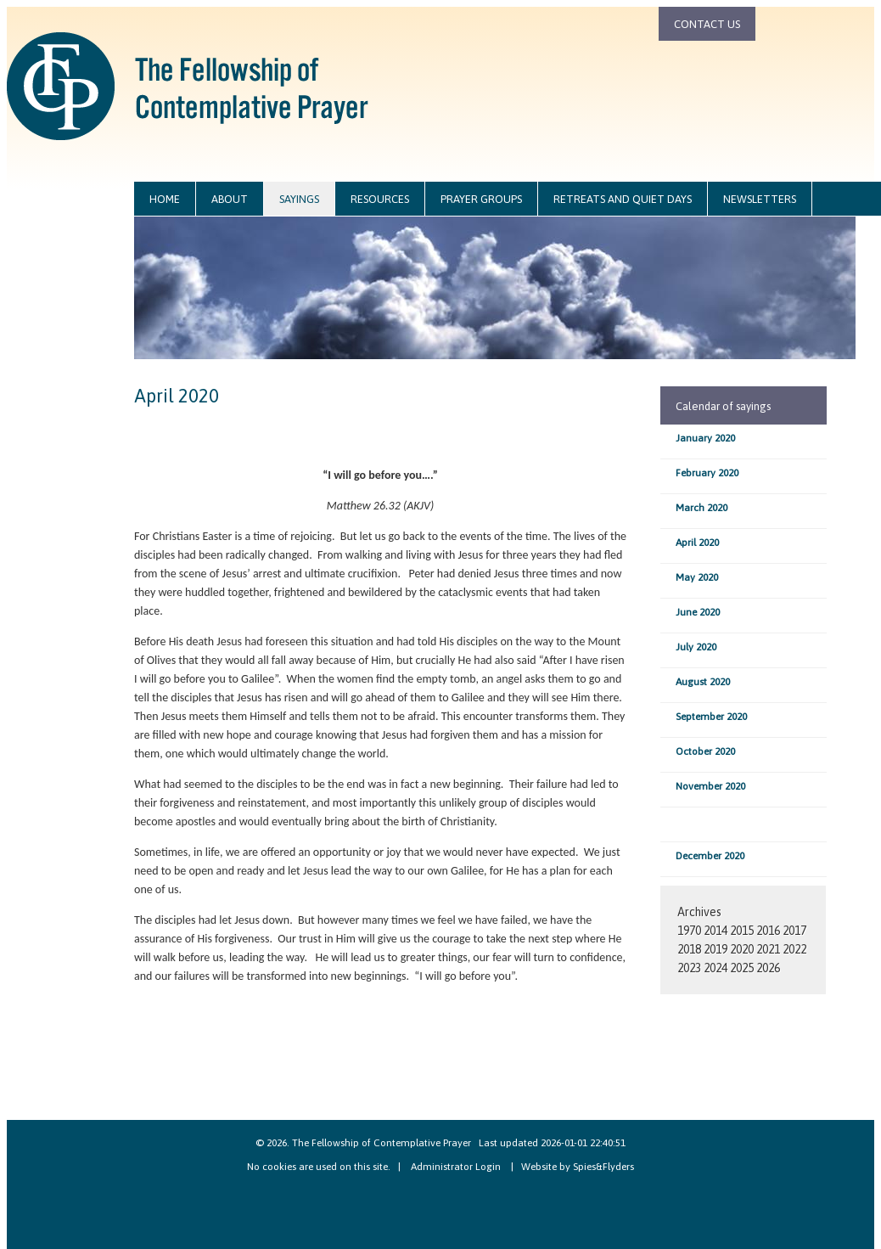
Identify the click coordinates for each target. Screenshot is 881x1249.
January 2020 (705, 438)
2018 (689, 949)
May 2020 (697, 577)
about (229, 199)
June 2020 (698, 612)
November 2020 (710, 786)
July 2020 (696, 647)
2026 (768, 968)
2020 (742, 949)
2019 (715, 949)
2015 (742, 930)
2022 (794, 949)
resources (380, 199)
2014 (715, 930)
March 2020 (701, 508)
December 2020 (710, 856)
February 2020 (707, 473)
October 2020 (705, 751)
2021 (768, 949)
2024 (715, 968)
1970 (689, 930)
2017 (794, 930)
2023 (689, 968)
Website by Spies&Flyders (577, 1167)
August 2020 (703, 682)
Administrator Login (456, 1167)
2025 (742, 968)
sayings (299, 199)
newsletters (759, 199)
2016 (768, 930)
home (164, 199)
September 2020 (711, 717)
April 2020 (697, 543)
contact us (707, 24)
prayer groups (481, 199)
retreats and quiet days (622, 199)
